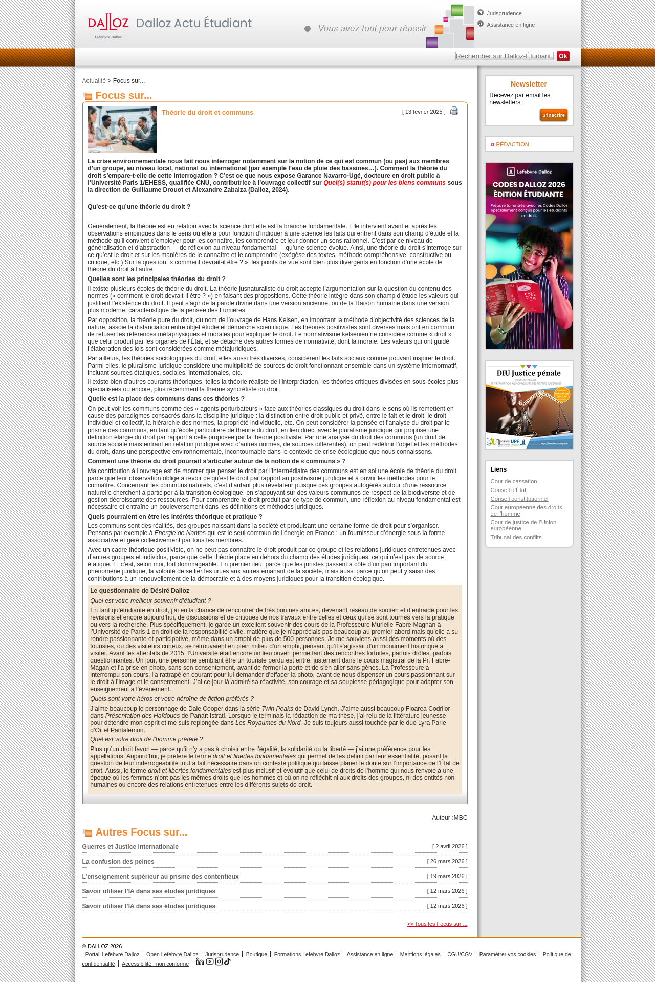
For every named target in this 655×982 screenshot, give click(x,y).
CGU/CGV (459, 954)
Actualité (94, 80)
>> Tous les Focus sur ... (437, 924)
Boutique (256, 954)
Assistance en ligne (511, 25)
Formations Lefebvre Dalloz (307, 954)
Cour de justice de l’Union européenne (524, 525)
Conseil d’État (509, 490)
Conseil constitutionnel (520, 499)
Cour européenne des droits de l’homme (526, 510)
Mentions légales (420, 954)
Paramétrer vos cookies (507, 954)
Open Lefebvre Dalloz (172, 954)
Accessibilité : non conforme (155, 963)
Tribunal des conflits (516, 537)
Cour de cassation (514, 481)
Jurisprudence (504, 13)
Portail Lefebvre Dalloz (112, 954)
